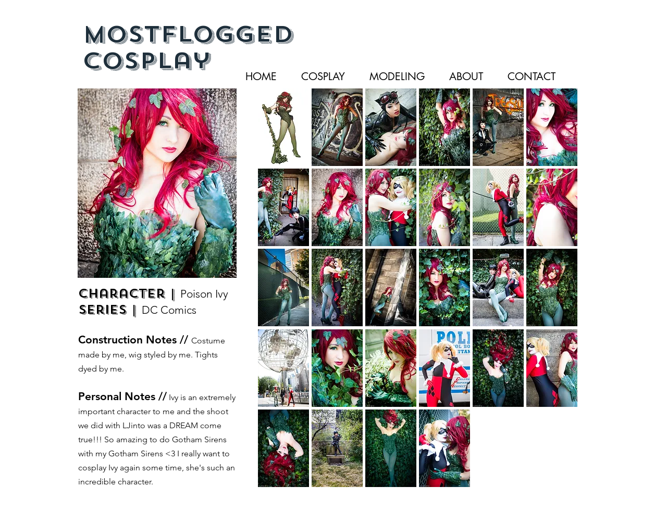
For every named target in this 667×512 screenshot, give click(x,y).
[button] (283, 127)
